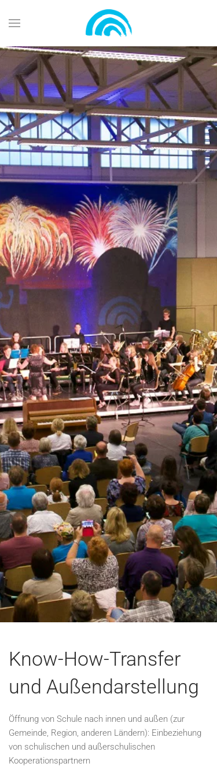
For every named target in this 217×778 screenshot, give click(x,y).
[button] (14, 23)
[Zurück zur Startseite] (109, 23)
